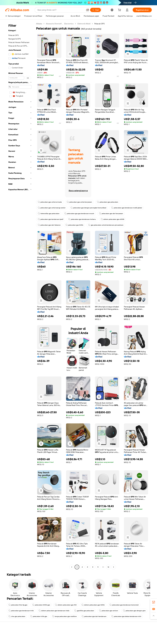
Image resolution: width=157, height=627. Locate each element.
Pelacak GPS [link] (99, 24)
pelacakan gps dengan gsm (134, 611)
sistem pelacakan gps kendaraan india (54, 611)
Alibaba (39, 24)
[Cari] (95, 10)
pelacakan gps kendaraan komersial (124, 605)
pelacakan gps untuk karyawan (79, 202)
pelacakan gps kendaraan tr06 (21, 611)
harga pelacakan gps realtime (64, 616)
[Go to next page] (113, 567)
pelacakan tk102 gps (41, 605)
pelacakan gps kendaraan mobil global (126, 208)
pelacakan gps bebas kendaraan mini (126, 616)
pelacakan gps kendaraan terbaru (82, 219)
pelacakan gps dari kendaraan (94, 616)
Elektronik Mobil (83, 24)
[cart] (120, 10)
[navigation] (20, 295)
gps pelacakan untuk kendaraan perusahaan (105, 225)
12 (108, 567)
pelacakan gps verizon (108, 611)
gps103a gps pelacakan (84, 611)
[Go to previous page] (71, 567)
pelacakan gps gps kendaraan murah (79, 213)
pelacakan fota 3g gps (18, 605)
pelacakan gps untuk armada (50, 202)
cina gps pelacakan (17, 616)
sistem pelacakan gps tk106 (93, 605)
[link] (153, 602)
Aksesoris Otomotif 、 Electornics (60, 24)
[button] (87, 9)
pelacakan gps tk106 (74, 225)
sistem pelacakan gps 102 (66, 605)
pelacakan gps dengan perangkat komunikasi (88, 208)
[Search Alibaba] (60, 9)
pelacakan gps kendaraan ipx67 (50, 219)
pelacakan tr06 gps (38, 616)
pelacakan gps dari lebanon (49, 225)
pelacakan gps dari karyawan (111, 213)
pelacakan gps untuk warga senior (52, 208)
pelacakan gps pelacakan (107, 202)
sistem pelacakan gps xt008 (112, 219)
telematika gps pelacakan (48, 213)
